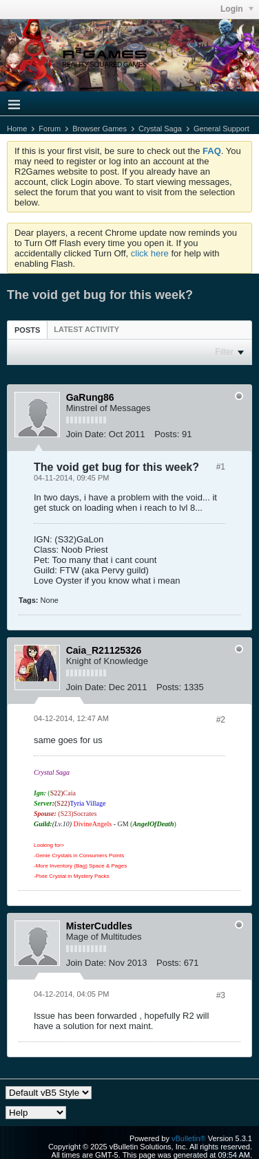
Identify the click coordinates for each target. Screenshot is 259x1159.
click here (150, 253)
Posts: (166, 434)
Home (17, 128)
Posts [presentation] (27, 330)
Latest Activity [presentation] (86, 329)
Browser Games (99, 128)
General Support (221, 128)
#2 (220, 720)
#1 (220, 467)
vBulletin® (189, 1138)
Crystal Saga (160, 128)
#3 (220, 995)
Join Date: (86, 434)
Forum (50, 128)
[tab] (27, 329)
